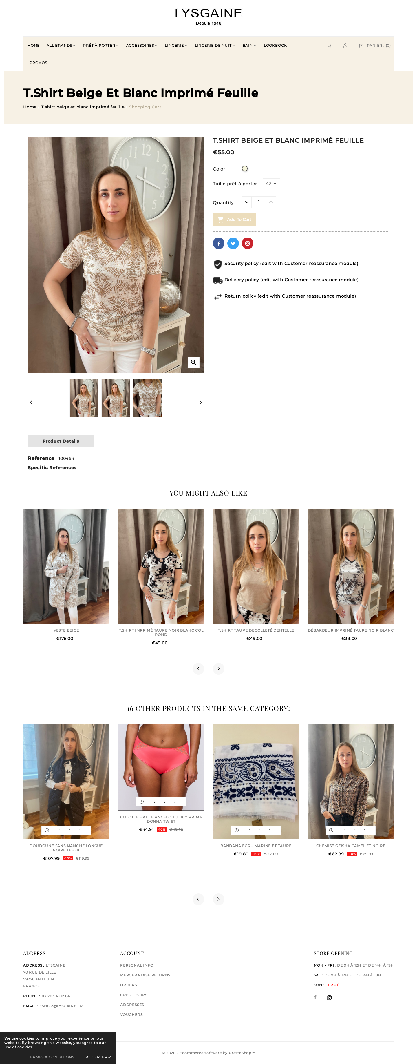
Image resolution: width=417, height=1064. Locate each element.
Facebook (218, 243)
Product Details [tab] (61, 441)
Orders (128, 985)
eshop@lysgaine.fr (61, 1006)
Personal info (136, 965)
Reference (42, 458)
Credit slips (133, 995)
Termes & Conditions (51, 1057)
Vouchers (131, 1014)
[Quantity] (259, 202)
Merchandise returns (145, 975)
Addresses (132, 1005)
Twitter (233, 243)
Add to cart (234, 219)
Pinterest (247, 243)
